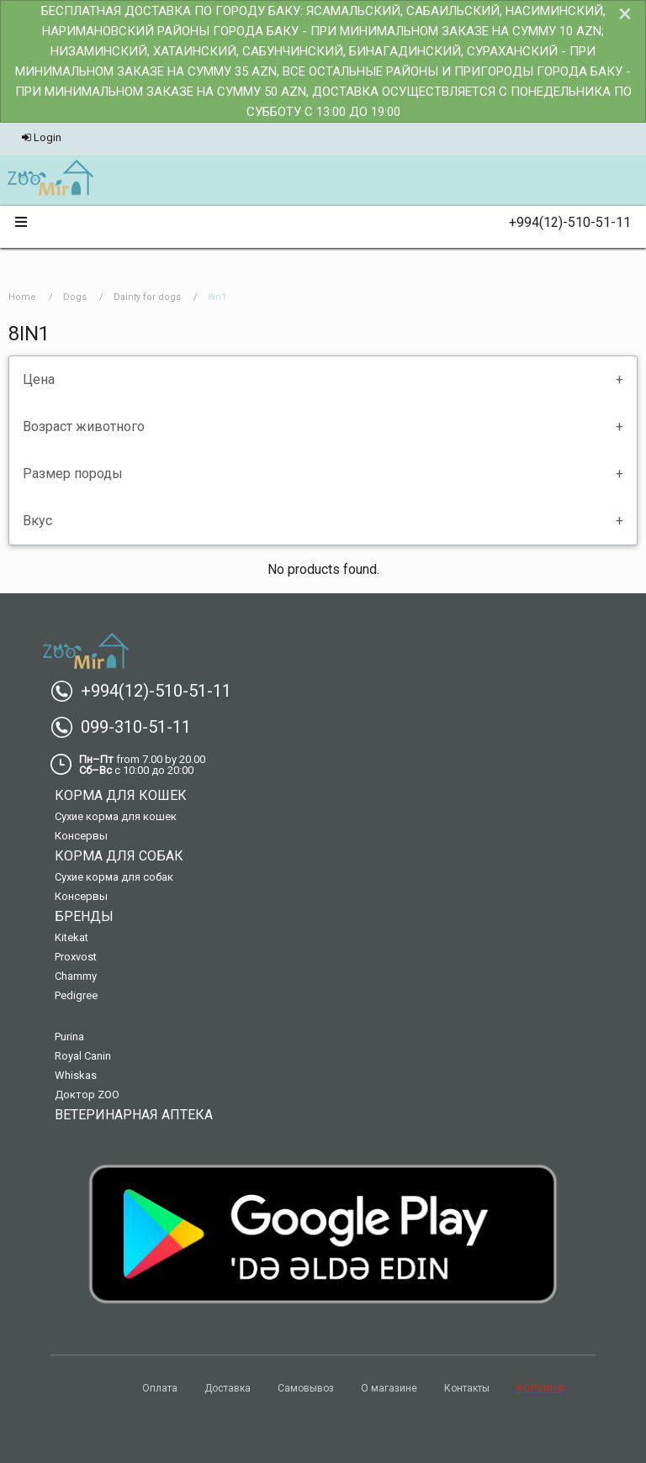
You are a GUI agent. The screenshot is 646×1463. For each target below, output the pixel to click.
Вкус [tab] (37, 521)
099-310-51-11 (127, 727)
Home (22, 297)
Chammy (76, 976)
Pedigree (76, 995)
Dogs (75, 297)
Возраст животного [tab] (84, 426)
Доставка (227, 1388)
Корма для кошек (121, 795)
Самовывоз (306, 1388)
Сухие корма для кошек (116, 816)
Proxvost (76, 956)
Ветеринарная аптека (134, 1115)
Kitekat (71, 937)
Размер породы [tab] (73, 474)
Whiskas (76, 1075)
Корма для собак (119, 856)
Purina (69, 1036)
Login (41, 137)
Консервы (81, 835)
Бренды (84, 916)
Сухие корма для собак (114, 877)
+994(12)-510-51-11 (563, 222)
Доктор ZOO (87, 1094)
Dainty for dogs (147, 297)
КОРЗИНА (540, 1388)
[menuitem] (50, 179)
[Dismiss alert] (625, 13)
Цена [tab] (39, 379)
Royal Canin (83, 1056)
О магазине (389, 1388)
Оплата (159, 1388)
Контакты (467, 1388)
